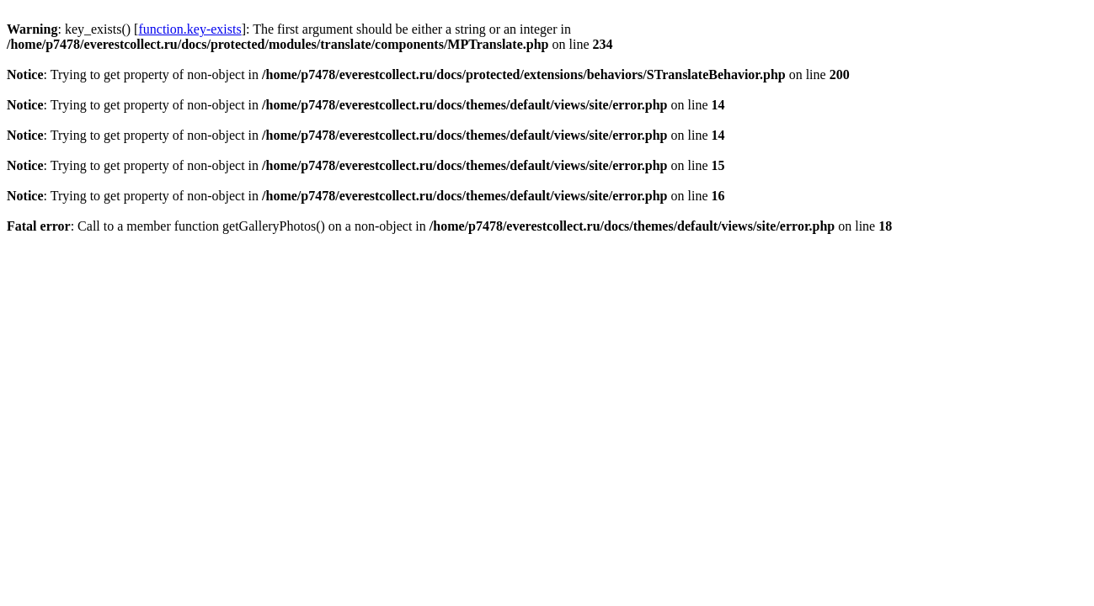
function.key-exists (189, 29)
